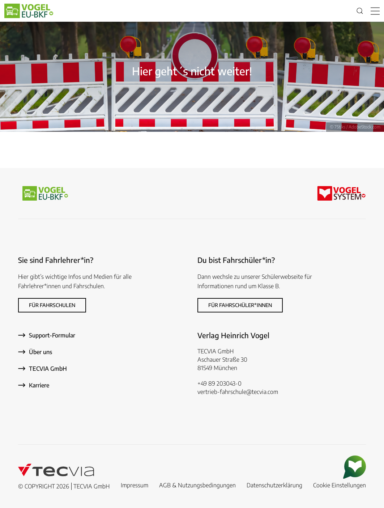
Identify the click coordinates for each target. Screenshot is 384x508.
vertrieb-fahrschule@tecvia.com (237, 391)
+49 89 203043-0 (219, 383)
